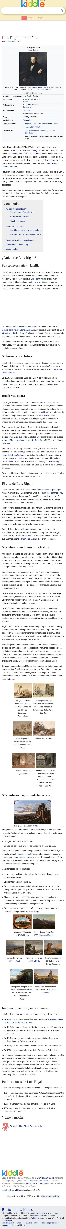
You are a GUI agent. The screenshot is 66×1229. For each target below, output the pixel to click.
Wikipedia (35, 1218)
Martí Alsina (52, 163)
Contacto (5, 1225)
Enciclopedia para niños (11, 41)
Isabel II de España (10, 455)
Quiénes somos (32, 1223)
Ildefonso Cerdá (48, 415)
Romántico (27, 120)
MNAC (22, 748)
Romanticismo (56, 493)
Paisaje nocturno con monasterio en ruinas (41, 123)
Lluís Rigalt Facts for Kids (30, 1126)
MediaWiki (8, 1220)
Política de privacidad (49, 1223)
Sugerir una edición (51, 1196)
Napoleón (25, 327)
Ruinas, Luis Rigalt (32, 127)
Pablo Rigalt (34, 279)
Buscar (62, 10)
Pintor (25, 117)
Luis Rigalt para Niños (11, 1190)
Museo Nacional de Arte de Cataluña (26, 440)
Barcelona (48, 90)
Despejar (57, 11)
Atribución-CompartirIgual (36, 1183)
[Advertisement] (33, 27)
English (40, 18)
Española (26, 110)
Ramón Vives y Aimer (40, 87)
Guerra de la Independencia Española (18, 330)
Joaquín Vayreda (9, 167)
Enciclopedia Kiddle (45, 1178)
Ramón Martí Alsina (28, 539)
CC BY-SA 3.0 (41, 1213)
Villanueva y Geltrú (10, 333)
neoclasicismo (44, 490)
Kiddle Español (8, 1223)
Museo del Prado (46, 935)
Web (24, 18)
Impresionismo (22, 854)
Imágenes (31, 18)
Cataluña (15, 154)
